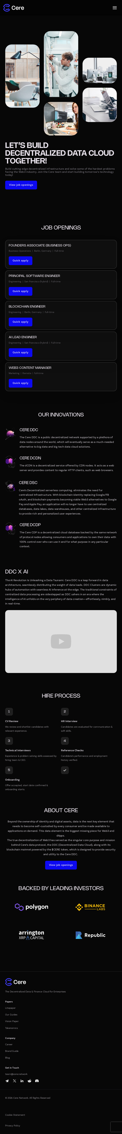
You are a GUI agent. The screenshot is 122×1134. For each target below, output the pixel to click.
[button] (115, 8)
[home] (13, 8)
